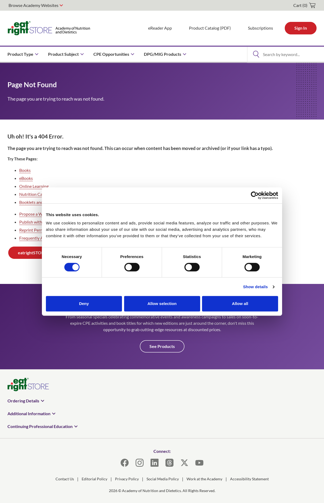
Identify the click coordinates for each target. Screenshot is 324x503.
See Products (162, 346)
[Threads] (169, 463)
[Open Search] (256, 54)
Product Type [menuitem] (20, 54)
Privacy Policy (127, 479)
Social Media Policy (163, 479)
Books (25, 170)
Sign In (300, 27)
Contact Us (65, 479)
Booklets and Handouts (40, 202)
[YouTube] (199, 463)
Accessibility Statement (249, 479)
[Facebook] (124, 463)
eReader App (160, 27)
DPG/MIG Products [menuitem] (162, 54)
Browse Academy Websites (33, 5)
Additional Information (28, 413)
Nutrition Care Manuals (41, 194)
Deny (84, 303)
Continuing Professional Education (40, 426)
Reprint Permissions (37, 229)
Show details (255, 286)
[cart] (304, 5)
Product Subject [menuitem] (63, 54)
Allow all (240, 303)
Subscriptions (260, 27)
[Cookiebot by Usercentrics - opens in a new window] (254, 195)
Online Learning (34, 186)
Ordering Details (23, 400)
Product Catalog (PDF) (210, 27)
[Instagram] (139, 463)
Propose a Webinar (36, 213)
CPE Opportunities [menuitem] (111, 54)
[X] (184, 463)
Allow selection (161, 303)
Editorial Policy (94, 479)
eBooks (26, 178)
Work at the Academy (204, 479)
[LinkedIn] (154, 463)
